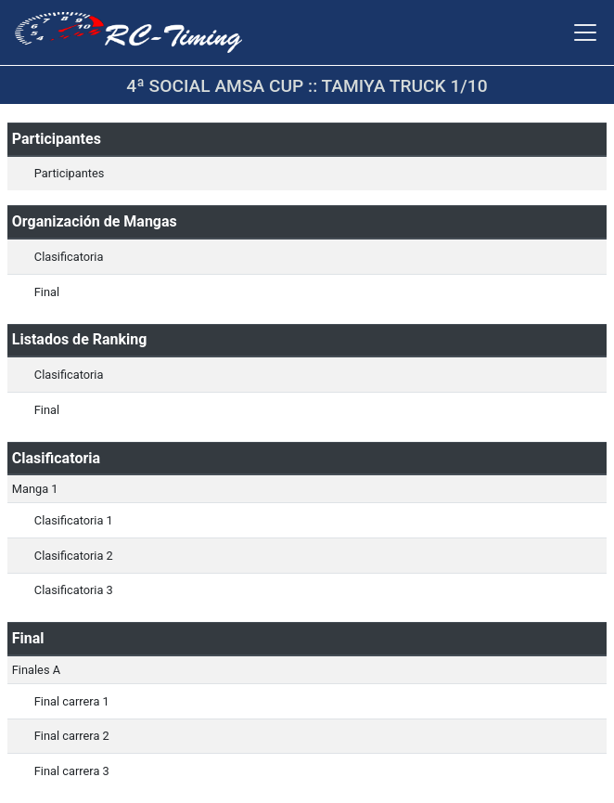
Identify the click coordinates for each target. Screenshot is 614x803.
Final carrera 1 (71, 701)
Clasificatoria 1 (73, 520)
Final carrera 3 (71, 771)
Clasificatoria (69, 257)
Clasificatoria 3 (73, 590)
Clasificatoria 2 (73, 556)
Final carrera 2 (71, 736)
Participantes (69, 173)
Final (46, 292)
